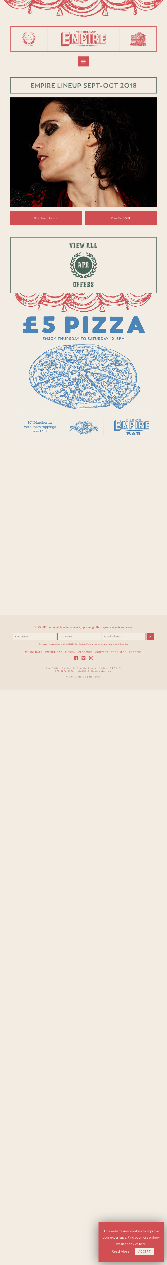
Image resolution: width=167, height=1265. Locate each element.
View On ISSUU (121, 218)
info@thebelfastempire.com (94, 1210)
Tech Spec (119, 1191)
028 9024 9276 (64, 1210)
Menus (70, 1191)
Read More (120, 1251)
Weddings (85, 1191)
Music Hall (34, 1191)
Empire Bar (54, 1191)
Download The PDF (46, 218)
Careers (135, 1191)
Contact (101, 1191)
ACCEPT (144, 1251)
